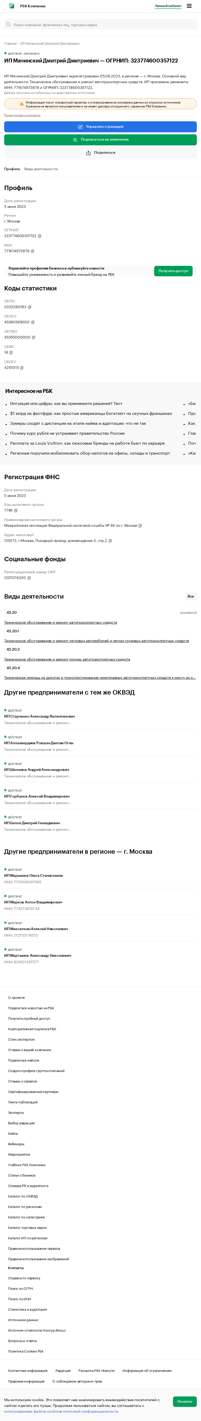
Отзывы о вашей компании (29, 1049)
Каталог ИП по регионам (27, 1237)
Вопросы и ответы (22, 1340)
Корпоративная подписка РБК (32, 1028)
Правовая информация (26, 1380)
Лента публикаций (23, 1101)
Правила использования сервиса (34, 1248)
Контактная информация (28, 1370)
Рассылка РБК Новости (97, 1370)
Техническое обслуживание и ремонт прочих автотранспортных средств (67, 659)
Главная (10, 42)
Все (191, 596)
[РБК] (11, 5)
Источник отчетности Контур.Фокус (37, 1329)
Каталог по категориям (26, 1216)
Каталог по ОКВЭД (23, 1195)
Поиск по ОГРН (20, 1288)
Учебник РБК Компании (27, 1164)
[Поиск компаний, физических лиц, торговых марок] (100, 24)
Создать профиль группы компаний (36, 1070)
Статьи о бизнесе (21, 1174)
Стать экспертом (21, 1038)
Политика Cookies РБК (26, 1350)
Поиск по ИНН (19, 1298)
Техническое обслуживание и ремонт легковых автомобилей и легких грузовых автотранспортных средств (96, 640)
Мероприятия (19, 1153)
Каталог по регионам (25, 1206)
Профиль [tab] (12, 169)
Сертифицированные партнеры (33, 1091)
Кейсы (13, 1133)
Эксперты (16, 1112)
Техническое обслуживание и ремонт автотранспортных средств (60, 622)
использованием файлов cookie (31, 1411)
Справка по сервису (24, 1277)
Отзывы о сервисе (22, 1080)
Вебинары (16, 1143)
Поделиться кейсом (23, 1059)
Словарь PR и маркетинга (28, 1185)
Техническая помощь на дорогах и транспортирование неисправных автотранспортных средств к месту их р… (100, 677)
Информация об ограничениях (147, 1370)
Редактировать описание (22, 114)
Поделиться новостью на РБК (31, 1007)
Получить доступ (173, 271)
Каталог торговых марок (27, 1227)
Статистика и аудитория (27, 1308)
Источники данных (23, 1319)
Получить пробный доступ (29, 1018)
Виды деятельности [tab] (41, 169)
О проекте (16, 997)
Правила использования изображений (38, 1258)
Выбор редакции (21, 1122)
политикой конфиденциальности (90, 1411)
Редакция (63, 1370)
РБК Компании (32, 6)
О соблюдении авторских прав (77, 1380)
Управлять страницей (100, 126)
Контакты (16, 1268)
